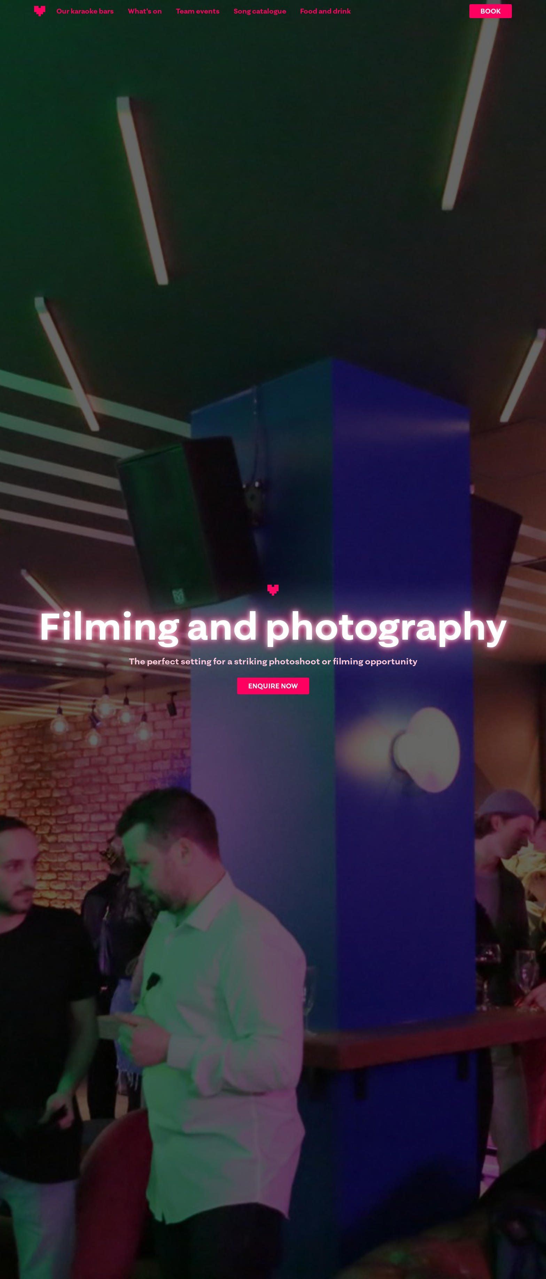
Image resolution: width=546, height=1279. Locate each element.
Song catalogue (260, 11)
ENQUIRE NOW (273, 685)
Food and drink (325, 11)
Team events (198, 11)
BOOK (491, 11)
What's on (145, 11)
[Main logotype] (39, 11)
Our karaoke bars (85, 11)
